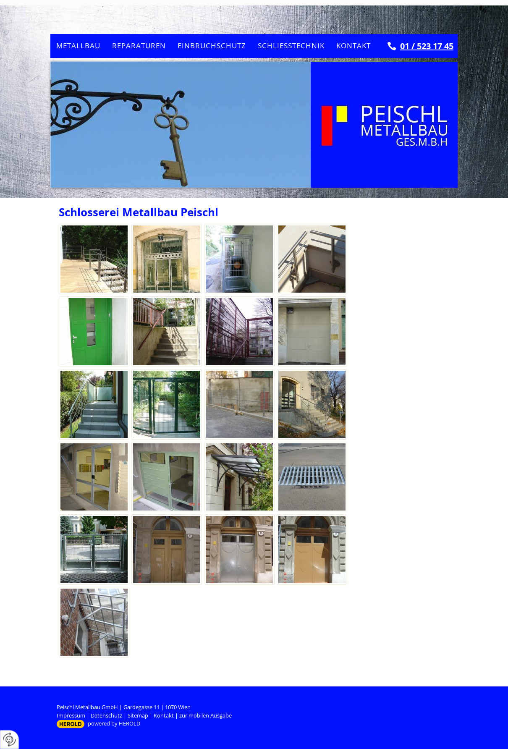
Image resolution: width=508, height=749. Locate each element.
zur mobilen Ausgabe (205, 715)
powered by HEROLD (114, 723)
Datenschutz (106, 715)
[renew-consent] (9, 739)
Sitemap (138, 715)
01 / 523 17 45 (426, 46)
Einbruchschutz (212, 45)
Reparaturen (139, 45)
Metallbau (78, 45)
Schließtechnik (291, 45)
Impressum (71, 715)
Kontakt (353, 45)
